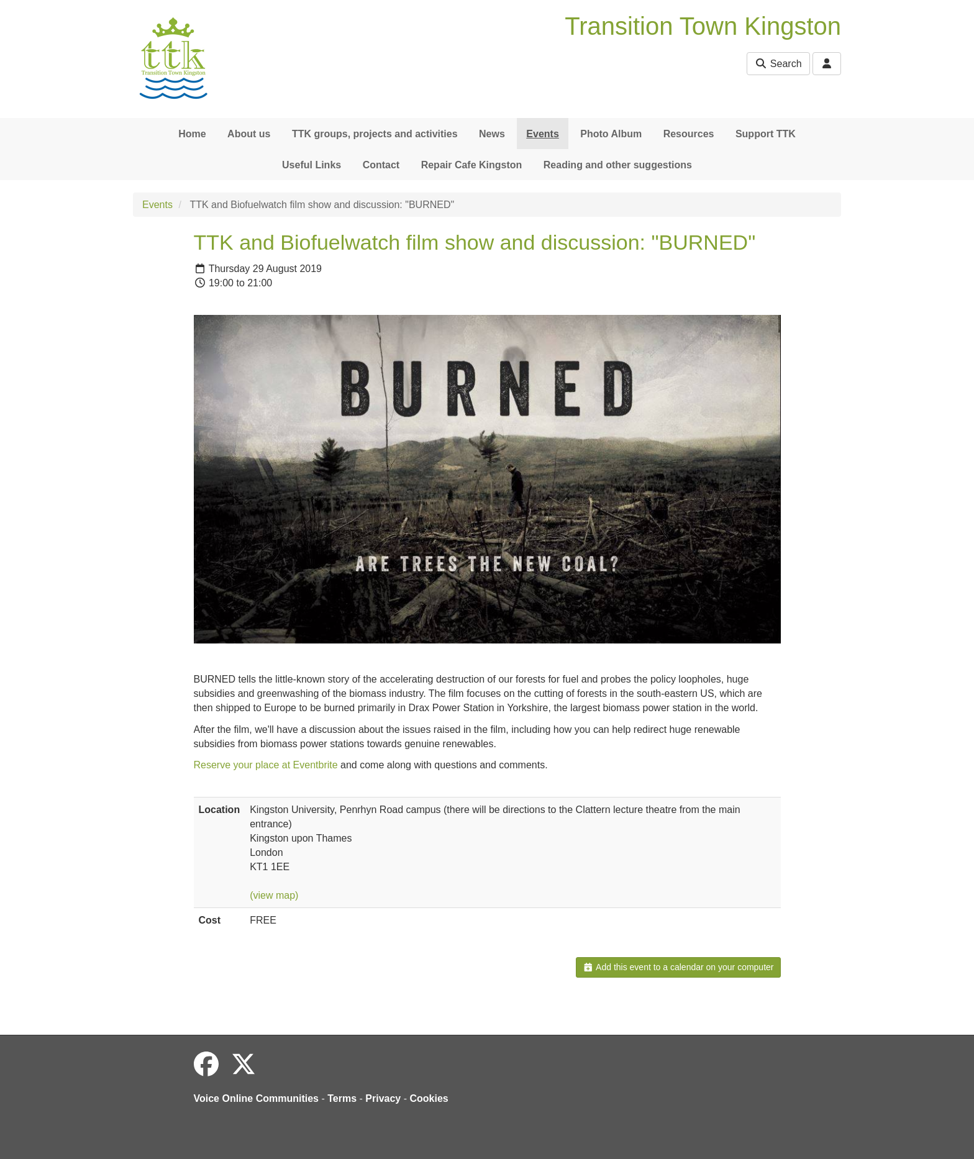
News (492, 134)
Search (778, 63)
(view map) (274, 895)
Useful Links (311, 165)
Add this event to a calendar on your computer (678, 967)
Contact (381, 165)
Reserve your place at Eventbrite (266, 765)
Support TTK (765, 134)
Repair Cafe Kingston (471, 165)
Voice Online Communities (256, 1098)
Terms (342, 1098)
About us (248, 134)
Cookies (429, 1098)
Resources (688, 134)
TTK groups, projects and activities (375, 134)
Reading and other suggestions (618, 165)
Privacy (383, 1098)
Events (542, 134)
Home (192, 134)
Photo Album (611, 134)
